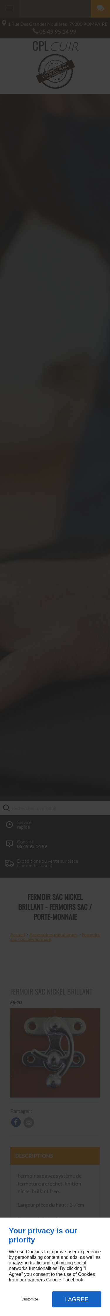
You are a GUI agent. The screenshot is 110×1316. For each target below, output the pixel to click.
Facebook (72, 1279)
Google (53, 1279)
